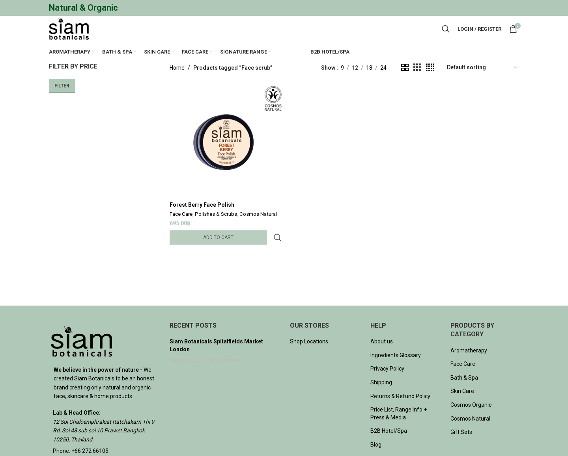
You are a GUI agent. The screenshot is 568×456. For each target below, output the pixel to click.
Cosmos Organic (470, 420)
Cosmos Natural (258, 229)
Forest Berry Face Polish (202, 219)
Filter (61, 101)
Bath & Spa (464, 393)
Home (177, 83)
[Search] (446, 37)
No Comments (226, 376)
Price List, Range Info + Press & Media (398, 429)
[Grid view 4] (430, 83)
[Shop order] (482, 83)
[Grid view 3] (417, 83)
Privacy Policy (387, 385)
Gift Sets (461, 448)
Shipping (381, 398)
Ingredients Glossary (395, 371)
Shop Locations (309, 357)
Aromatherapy (468, 366)
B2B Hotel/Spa (388, 447)
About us (381, 357)
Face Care (181, 229)
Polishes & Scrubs (216, 229)
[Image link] (81, 357)
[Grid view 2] (405, 83)
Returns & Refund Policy (400, 412)
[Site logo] (74, 36)
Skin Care (462, 407)
